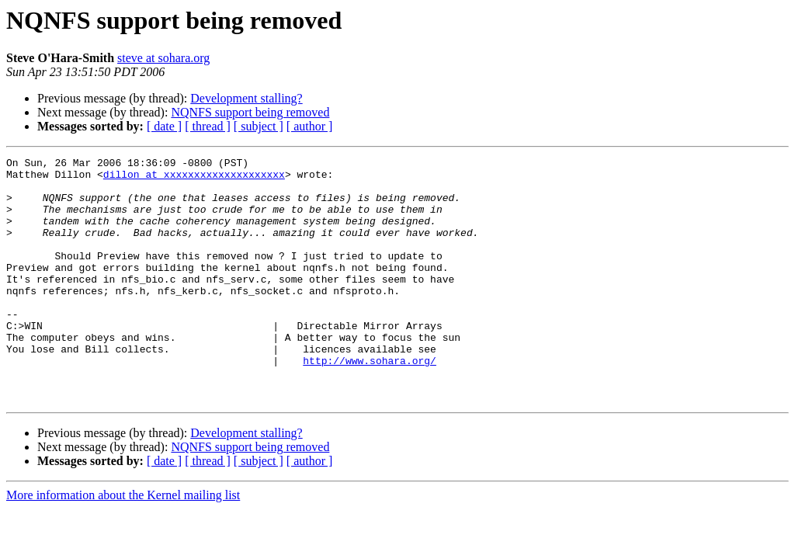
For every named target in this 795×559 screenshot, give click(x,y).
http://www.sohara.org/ (369, 402)
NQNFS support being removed (250, 112)
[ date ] (164, 126)
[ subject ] (258, 126)
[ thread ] (208, 126)
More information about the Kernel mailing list (123, 543)
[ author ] (309, 126)
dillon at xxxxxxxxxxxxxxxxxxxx (194, 179)
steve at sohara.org (163, 57)
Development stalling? (246, 98)
